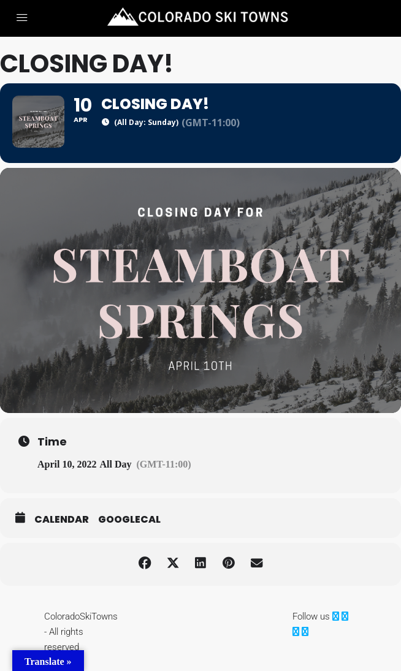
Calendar (61, 526)
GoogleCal (129, 526)
